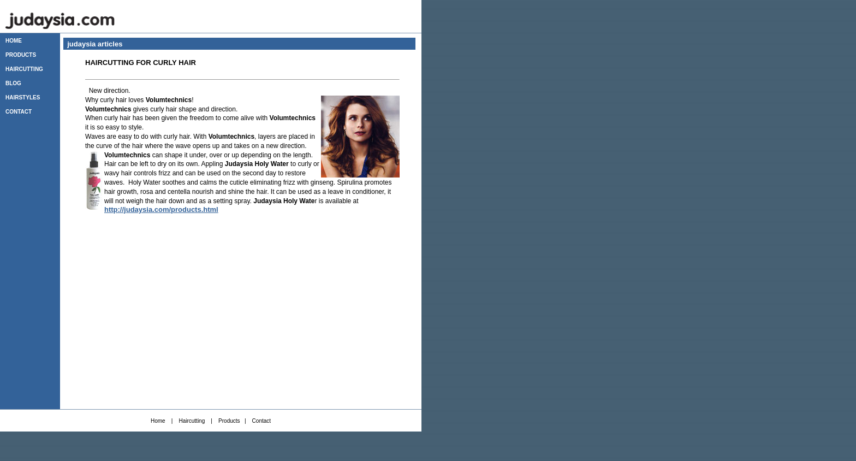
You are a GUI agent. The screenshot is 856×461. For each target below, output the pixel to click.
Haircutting (192, 421)
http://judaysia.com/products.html (161, 209)
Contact (261, 421)
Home (158, 421)
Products (229, 421)
